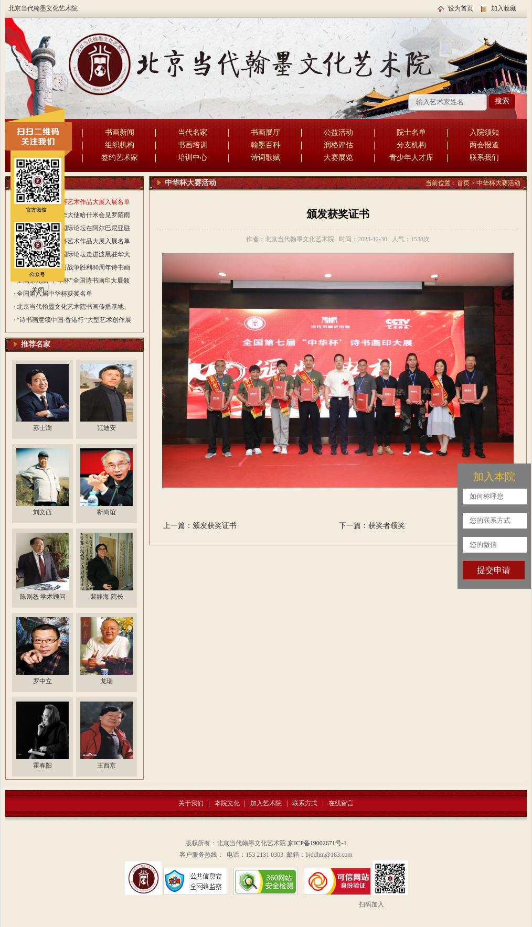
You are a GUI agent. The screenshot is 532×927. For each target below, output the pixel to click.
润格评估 (338, 145)
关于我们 (191, 803)
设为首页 (460, 8)
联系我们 (484, 157)
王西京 (106, 765)
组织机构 (119, 145)
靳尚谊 (106, 512)
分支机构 (411, 145)
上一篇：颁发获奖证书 (200, 526)
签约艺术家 (119, 157)
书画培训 (192, 145)
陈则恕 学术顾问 (43, 596)
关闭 (37, 290)
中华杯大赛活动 (498, 183)
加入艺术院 (266, 803)
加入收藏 (503, 8)
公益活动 (338, 132)
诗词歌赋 (265, 157)
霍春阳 (42, 765)
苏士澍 (42, 428)
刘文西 (42, 512)
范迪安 (106, 428)
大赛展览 (338, 157)
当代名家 (192, 132)
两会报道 (484, 145)
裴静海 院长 (106, 596)
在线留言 (341, 803)
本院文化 (227, 803)
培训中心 (192, 157)
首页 (463, 183)
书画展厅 (265, 132)
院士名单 (411, 132)
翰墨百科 (265, 145)
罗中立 (42, 681)
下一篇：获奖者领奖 (372, 526)
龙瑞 (106, 681)
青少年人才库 (411, 157)
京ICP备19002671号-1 (317, 843)
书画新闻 (119, 132)
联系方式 (304, 803)
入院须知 (484, 132)
